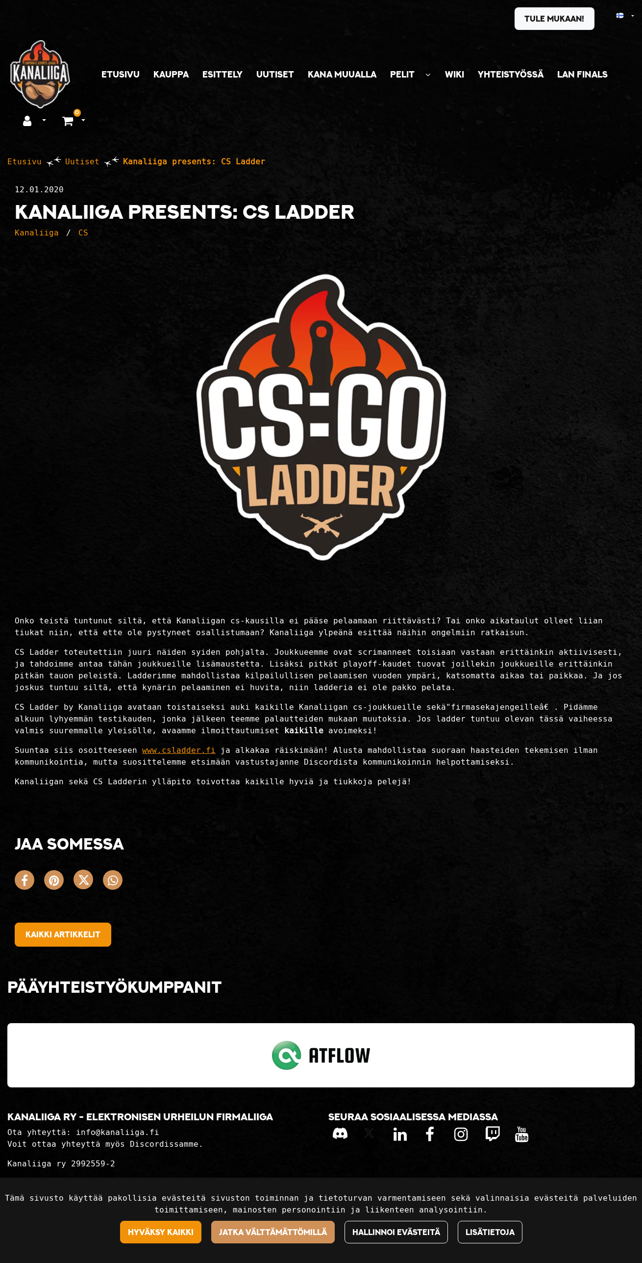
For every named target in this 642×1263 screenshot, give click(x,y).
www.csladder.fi (179, 750)
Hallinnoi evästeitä (396, 1232)
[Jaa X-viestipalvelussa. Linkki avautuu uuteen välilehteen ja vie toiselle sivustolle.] (88, 882)
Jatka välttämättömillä (273, 1232)
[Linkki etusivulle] (40, 74)
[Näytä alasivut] (428, 75)
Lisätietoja (490, 1232)
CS (83, 232)
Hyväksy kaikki (161, 1232)
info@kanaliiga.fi (117, 1132)
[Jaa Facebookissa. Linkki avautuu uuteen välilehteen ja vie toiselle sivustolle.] (29, 882)
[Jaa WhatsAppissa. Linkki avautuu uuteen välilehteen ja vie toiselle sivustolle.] (115, 882)
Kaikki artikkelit (62, 934)
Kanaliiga (37, 232)
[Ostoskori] (68, 120)
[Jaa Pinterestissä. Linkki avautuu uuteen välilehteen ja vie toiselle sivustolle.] (59, 882)
